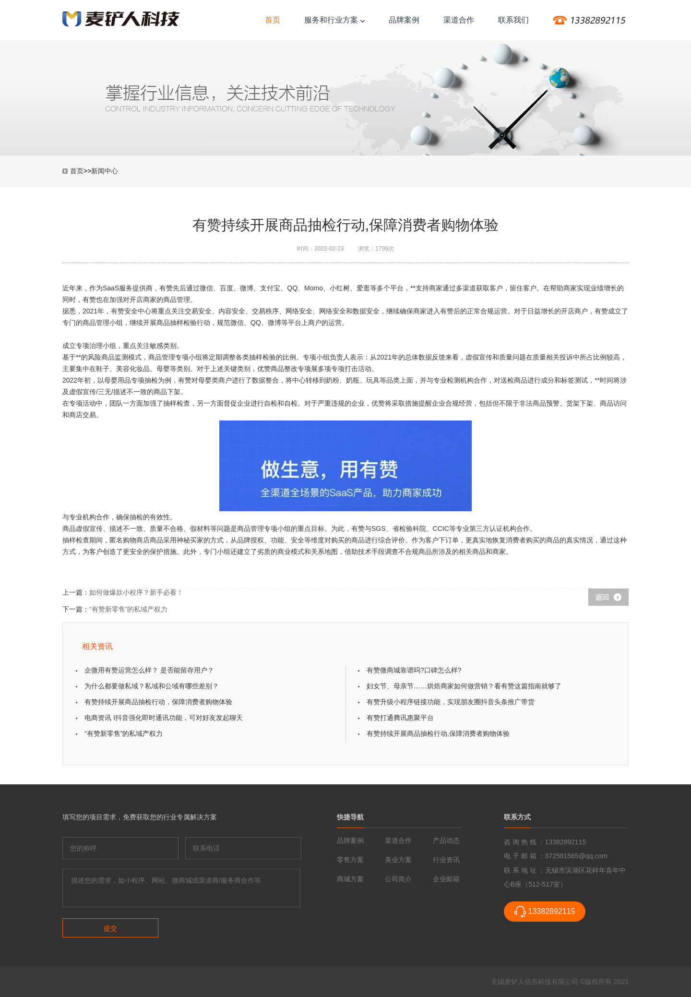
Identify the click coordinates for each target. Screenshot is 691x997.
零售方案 (350, 860)
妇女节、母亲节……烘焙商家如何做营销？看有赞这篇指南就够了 (464, 686)
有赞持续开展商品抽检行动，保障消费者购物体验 (158, 702)
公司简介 (398, 879)
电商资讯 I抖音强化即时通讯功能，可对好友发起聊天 (163, 717)
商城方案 (350, 879)
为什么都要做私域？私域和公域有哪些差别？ (151, 686)
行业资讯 (446, 860)
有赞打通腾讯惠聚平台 (400, 717)
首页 (272, 20)
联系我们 (513, 20)
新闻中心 (104, 171)
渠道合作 (458, 20)
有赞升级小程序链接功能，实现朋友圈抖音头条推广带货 (451, 702)
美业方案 (398, 860)
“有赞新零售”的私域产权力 (128, 609)
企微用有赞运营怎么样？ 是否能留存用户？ (149, 670)
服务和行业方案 (334, 20)
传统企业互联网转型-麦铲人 (121, 20)
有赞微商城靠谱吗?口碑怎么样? (414, 670)
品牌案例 (404, 20)
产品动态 (446, 840)
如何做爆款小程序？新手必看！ (136, 592)
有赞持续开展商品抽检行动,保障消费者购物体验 (438, 733)
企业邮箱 (446, 879)
